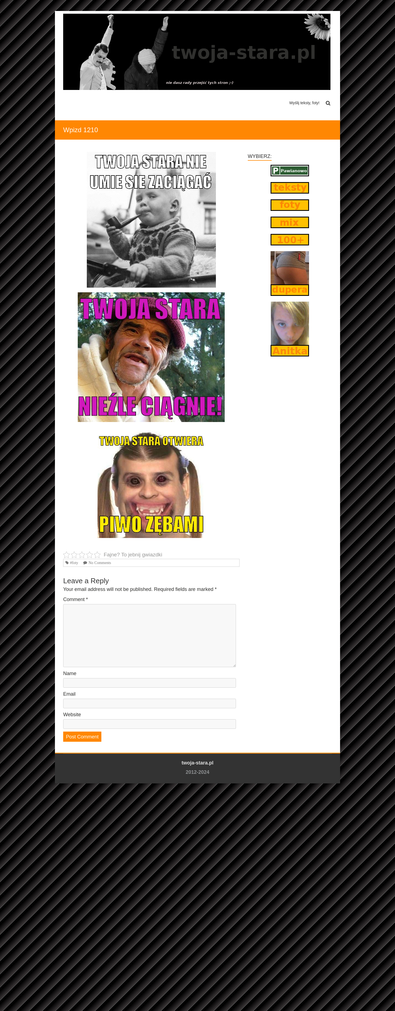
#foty (74, 563)
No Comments (99, 563)
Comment (75, 599)
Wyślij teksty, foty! (304, 103)
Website (72, 714)
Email (69, 694)
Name (69, 673)
